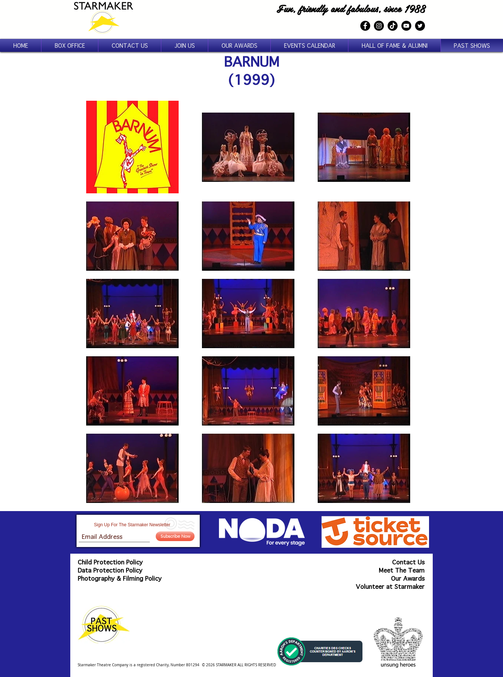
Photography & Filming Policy (120, 578)
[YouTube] (406, 26)
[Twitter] (420, 26)
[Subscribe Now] (175, 536)
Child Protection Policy (110, 562)
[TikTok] (393, 26)
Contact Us (408, 562)
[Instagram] (379, 26)
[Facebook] (365, 26)
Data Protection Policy (110, 570)
